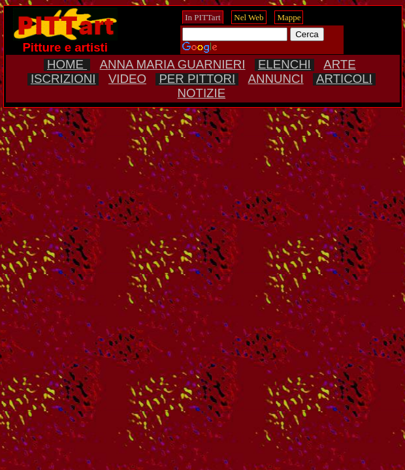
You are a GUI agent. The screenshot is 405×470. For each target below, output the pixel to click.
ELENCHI (284, 64)
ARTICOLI (344, 79)
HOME (67, 64)
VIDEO (127, 79)
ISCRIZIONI (63, 79)
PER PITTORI (197, 79)
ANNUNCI (276, 79)
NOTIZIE (202, 93)
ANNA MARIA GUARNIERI (173, 64)
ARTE (339, 64)
